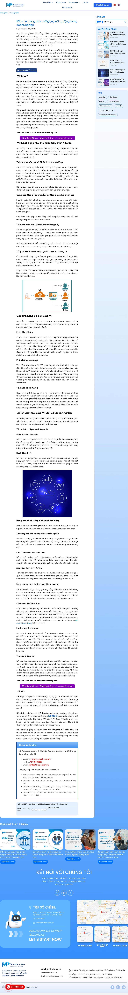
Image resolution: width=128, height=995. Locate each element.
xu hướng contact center (107, 114)
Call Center (114, 97)
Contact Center (114, 101)
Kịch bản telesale (105, 106)
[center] (125, 22)
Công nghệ (14, 13)
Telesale (119, 106)
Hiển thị (33, 70)
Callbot (101, 101)
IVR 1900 (52, 716)
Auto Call (102, 97)
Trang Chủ (4, 13)
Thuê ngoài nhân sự (106, 110)
